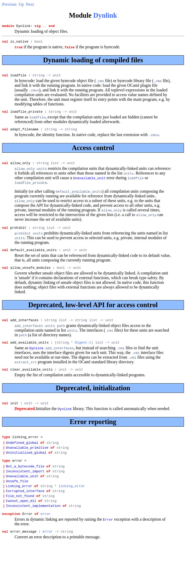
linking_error (72, 503)
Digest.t (83, 350)
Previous (9, 4)
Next (30, 4)
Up (21, 4)
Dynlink (105, 15)
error (45, 535)
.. (45, 26)
